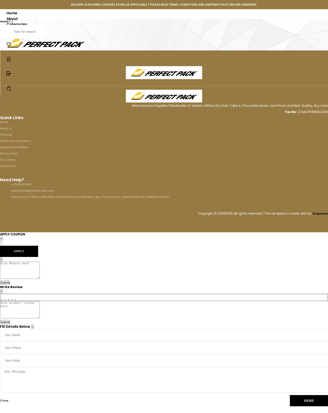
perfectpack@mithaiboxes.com (33, 191)
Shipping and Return (14, 147)
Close (4, 407)
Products (6, 135)
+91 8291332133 (21, 184)
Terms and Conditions (15, 141)
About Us (6, 128)
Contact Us (7, 166)
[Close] (32, 333)
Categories (17, 24)
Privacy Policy (9, 153)
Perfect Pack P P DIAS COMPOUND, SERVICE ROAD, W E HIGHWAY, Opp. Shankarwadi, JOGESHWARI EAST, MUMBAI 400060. (90, 197)
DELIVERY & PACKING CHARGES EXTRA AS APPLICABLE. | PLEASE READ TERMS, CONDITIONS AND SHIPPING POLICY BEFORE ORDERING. (164, 5)
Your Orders (8, 160)
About (12, 18)
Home (12, 13)
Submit (5, 286)
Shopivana (320, 213)
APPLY (19, 251)
